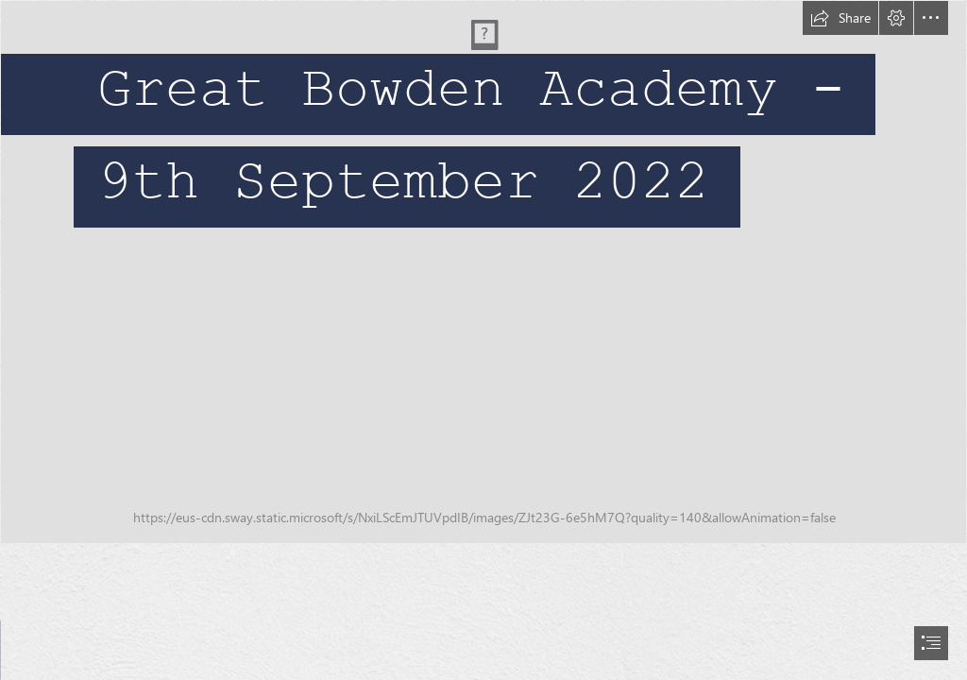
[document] (483, 340)
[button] (840, 18)
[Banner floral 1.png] (483, 272)
